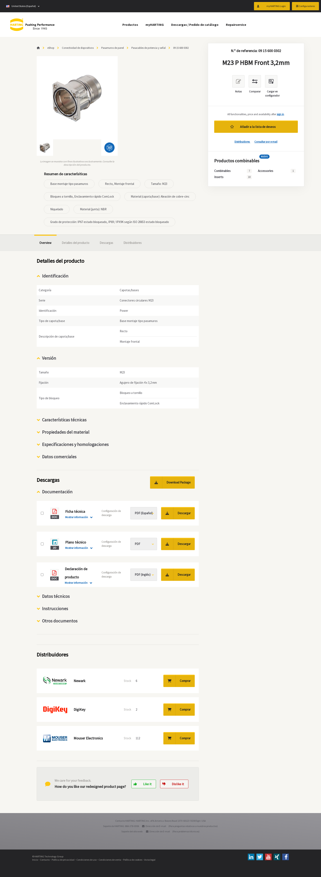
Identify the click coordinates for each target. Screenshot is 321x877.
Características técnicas (64, 420)
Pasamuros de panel (112, 48)
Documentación (57, 492)
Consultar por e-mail (265, 141)
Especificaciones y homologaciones (75, 444)
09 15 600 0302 (181, 48)
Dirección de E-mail (156, 826)
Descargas (106, 243)
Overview (45, 243)
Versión (49, 358)
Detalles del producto (75, 243)
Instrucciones (55, 608)
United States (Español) (21, 6)
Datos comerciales (59, 457)
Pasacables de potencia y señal (148, 48)
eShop (50, 48)
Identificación (55, 276)
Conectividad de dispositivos (78, 48)
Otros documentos (59, 621)
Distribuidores (242, 141)
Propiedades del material (65, 432)
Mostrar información (76, 517)
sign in (280, 114)
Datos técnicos (56, 596)
